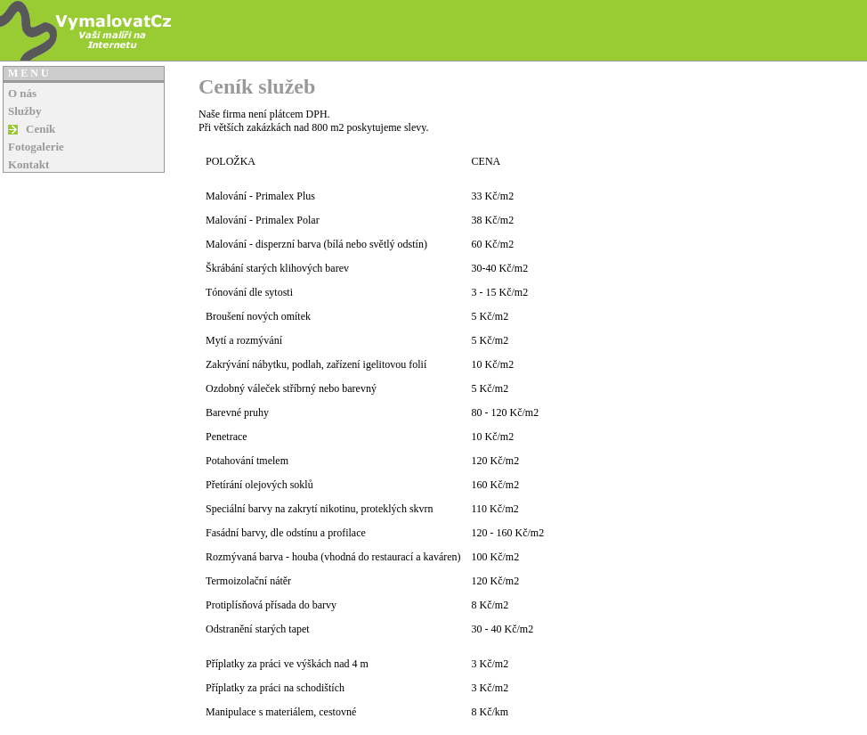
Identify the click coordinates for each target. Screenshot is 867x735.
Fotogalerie (36, 146)
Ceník (40, 128)
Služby (25, 111)
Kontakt (28, 164)
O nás (22, 93)
